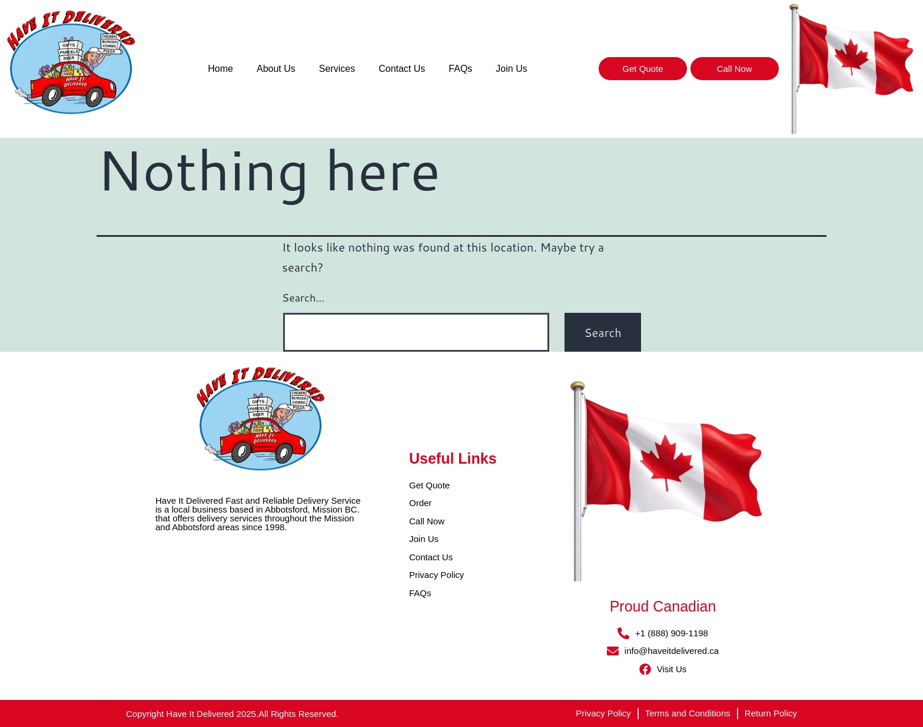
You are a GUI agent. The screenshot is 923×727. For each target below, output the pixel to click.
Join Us (511, 69)
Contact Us (402, 69)
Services (337, 69)
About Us (276, 69)
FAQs (460, 69)
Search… (303, 297)
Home (220, 69)
